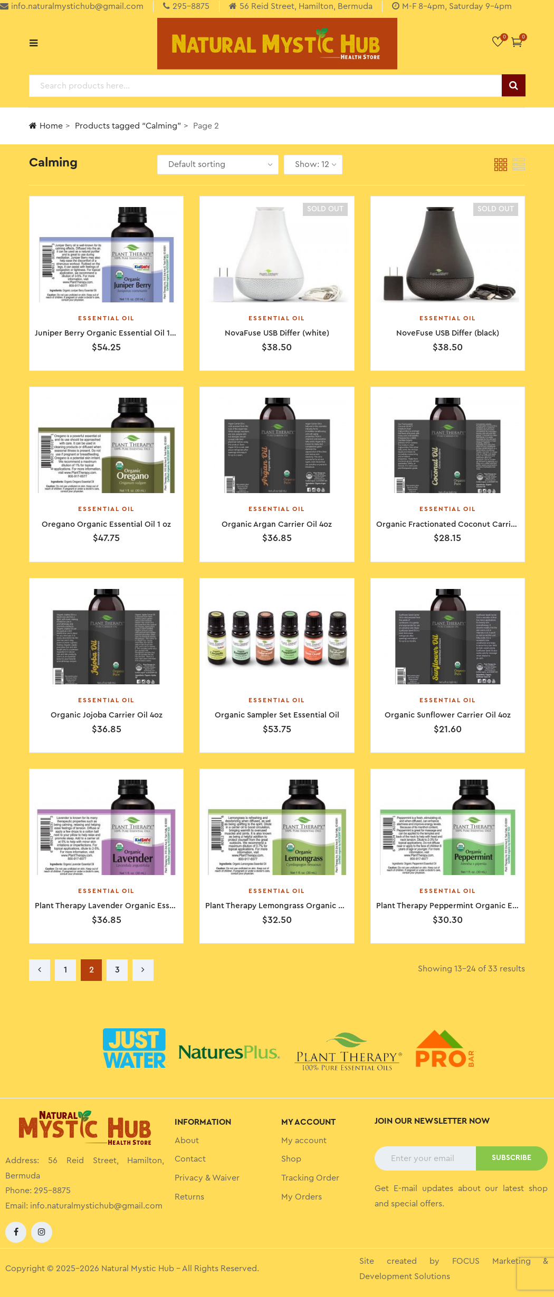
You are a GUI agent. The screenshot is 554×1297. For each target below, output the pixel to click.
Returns (189, 1197)
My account (304, 1140)
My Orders (301, 1197)
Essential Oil (106, 318)
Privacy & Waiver (207, 1178)
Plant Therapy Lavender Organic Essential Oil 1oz (126, 906)
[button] (516, 42)
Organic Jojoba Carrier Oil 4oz (107, 715)
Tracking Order (310, 1178)
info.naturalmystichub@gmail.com (96, 1206)
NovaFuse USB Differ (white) (277, 333)
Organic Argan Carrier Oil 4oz (277, 524)
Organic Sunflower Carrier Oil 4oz (448, 715)
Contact (190, 1159)
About (187, 1140)
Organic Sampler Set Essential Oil (277, 715)
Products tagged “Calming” (128, 126)
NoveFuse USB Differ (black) (447, 333)
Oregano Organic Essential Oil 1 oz (106, 524)
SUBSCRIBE (511, 1158)
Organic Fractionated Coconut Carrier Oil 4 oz (462, 524)
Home (46, 125)
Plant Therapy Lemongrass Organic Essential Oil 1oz (301, 906)
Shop (291, 1159)
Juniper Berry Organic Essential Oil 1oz (106, 333)
